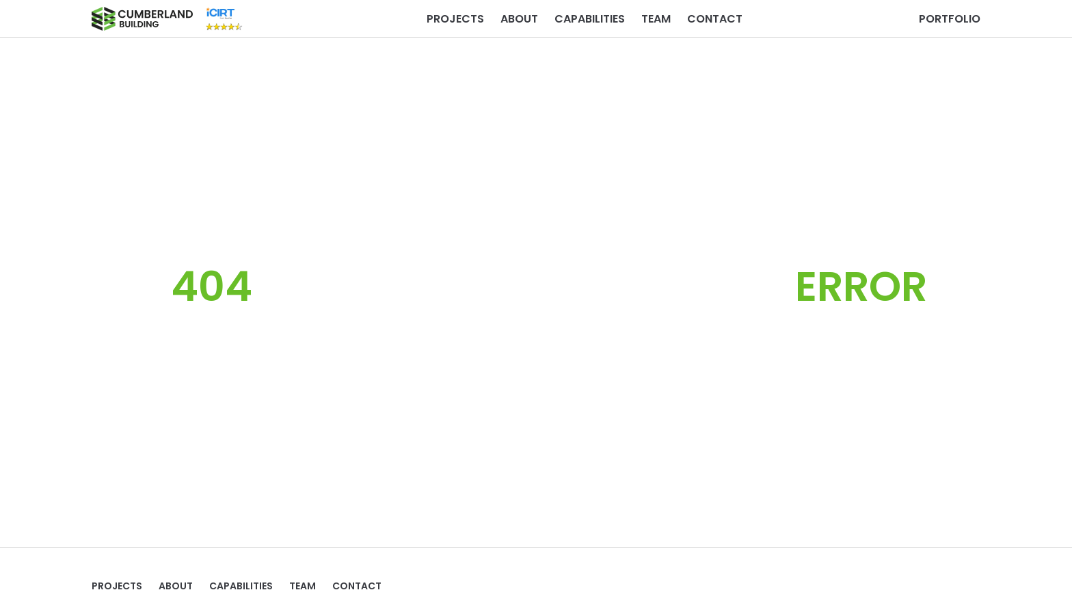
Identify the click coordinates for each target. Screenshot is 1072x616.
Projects (455, 19)
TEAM (656, 19)
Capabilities (589, 19)
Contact (714, 19)
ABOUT (519, 19)
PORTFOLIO (949, 19)
